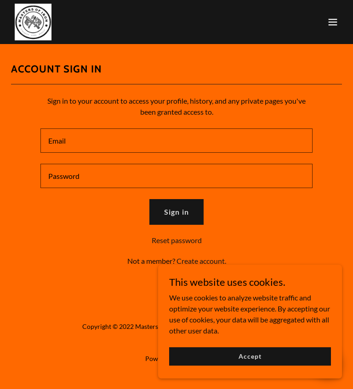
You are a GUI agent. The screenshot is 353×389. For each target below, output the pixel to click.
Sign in (176, 211)
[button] (333, 22)
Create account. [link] (201, 260)
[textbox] (176, 140)
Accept (250, 363)
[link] (33, 22)
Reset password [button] (177, 240)
